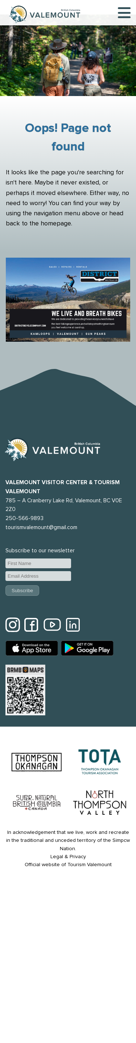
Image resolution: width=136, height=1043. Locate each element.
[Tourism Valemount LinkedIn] (73, 626)
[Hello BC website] (36, 804)
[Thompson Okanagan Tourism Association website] (99, 763)
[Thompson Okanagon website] (36, 763)
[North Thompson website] (99, 803)
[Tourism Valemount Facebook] (31, 626)
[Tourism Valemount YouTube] (52, 625)
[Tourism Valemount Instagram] (12, 626)
